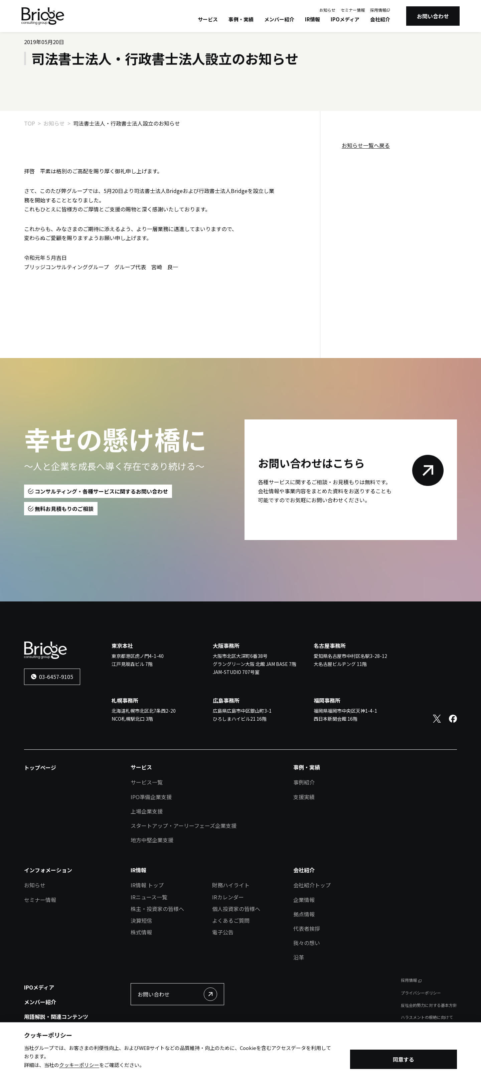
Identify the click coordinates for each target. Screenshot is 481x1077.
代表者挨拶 (306, 928)
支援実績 (304, 797)
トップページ (40, 767)
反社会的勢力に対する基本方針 (429, 1005)
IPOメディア (345, 19)
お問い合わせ (433, 16)
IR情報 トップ (147, 885)
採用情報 (378, 10)
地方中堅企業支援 (152, 840)
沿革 (298, 957)
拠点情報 (304, 914)
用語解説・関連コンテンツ (56, 1017)
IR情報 (312, 19)
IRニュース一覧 (149, 897)
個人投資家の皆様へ (236, 909)
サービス (208, 19)
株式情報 (141, 932)
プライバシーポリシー (421, 993)
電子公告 (222, 932)
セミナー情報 (353, 10)
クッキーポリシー (79, 1065)
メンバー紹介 (279, 19)
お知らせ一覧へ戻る (366, 145)
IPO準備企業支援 (151, 797)
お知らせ (327, 10)
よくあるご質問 (231, 920)
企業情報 (304, 900)
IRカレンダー (228, 897)
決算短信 (141, 920)
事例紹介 (304, 782)
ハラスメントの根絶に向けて (427, 1017)
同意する (403, 1060)
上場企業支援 (147, 811)
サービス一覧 (147, 782)
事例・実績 (241, 19)
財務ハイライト (231, 885)
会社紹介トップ (312, 885)
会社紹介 (380, 19)
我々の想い (306, 943)
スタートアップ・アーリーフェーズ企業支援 (183, 826)
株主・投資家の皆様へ (157, 909)
